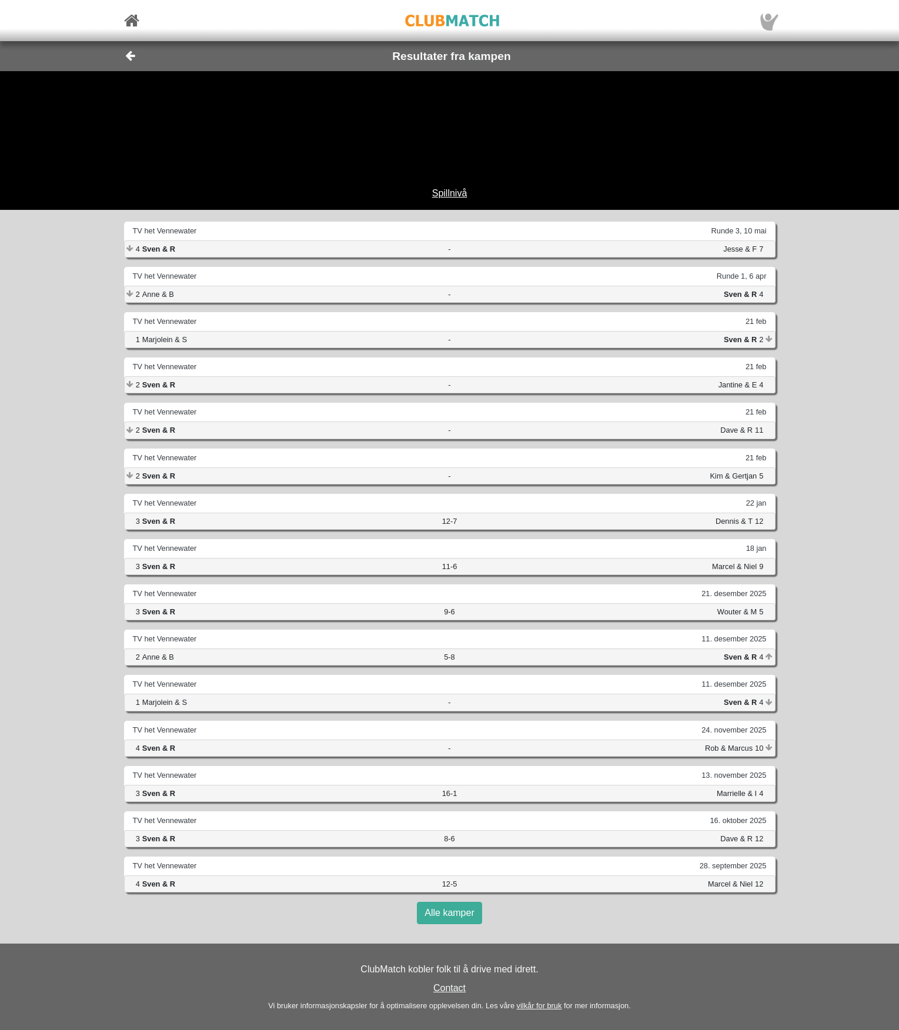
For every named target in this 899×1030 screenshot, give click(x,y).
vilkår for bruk (539, 1005)
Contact (449, 988)
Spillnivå (449, 193)
